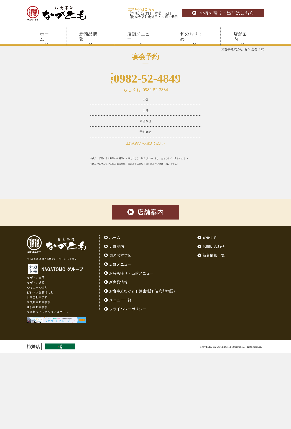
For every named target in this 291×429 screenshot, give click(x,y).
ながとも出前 (36, 353)
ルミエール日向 (37, 363)
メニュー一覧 (120, 376)
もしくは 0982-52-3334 (145, 89)
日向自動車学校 (37, 373)
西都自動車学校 (37, 383)
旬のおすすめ (120, 331)
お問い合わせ (213, 322)
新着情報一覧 (213, 331)
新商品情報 (118, 358)
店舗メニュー (120, 340)
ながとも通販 (36, 358)
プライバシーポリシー (127, 385)
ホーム (114, 313)
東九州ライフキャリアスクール (47, 387)
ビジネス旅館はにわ (40, 368)
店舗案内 (145, 288)
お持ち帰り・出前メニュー (131, 349)
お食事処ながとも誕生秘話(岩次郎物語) (142, 367)
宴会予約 (209, 313)
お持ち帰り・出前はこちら (223, 13)
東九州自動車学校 (38, 378)
